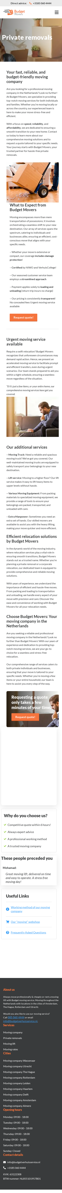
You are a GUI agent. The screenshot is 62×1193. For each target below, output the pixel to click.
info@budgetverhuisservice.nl (20, 1021)
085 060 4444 (16, 1017)
